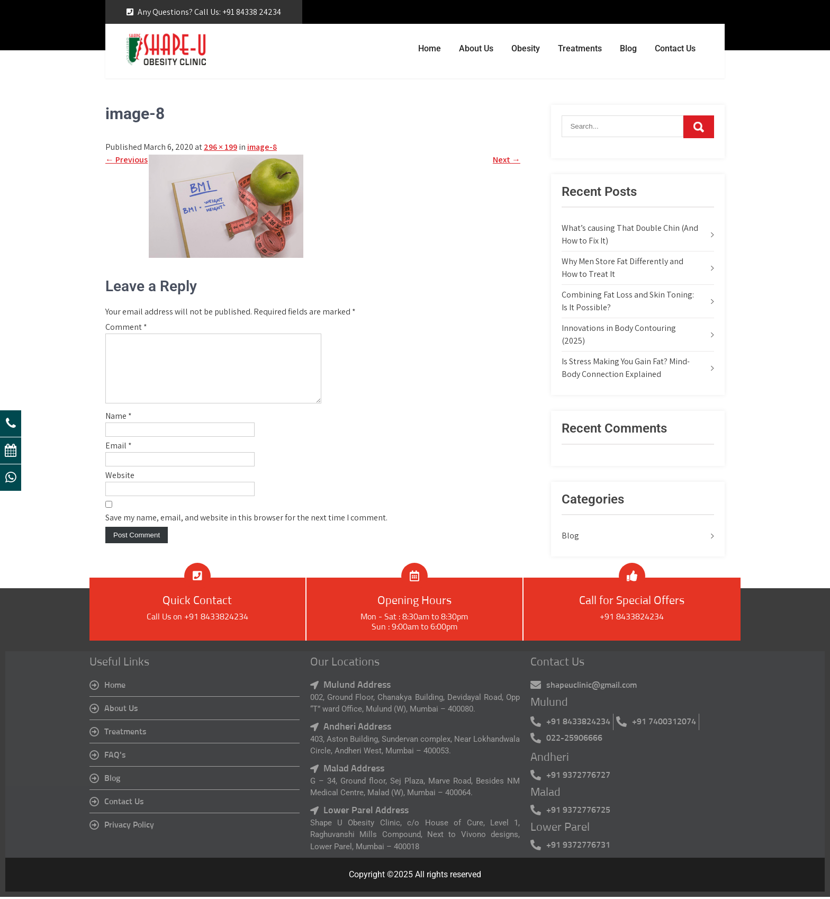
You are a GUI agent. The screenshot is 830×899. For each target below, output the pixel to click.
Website (119, 487)
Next (506, 159)
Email (118, 458)
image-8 (262, 146)
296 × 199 (220, 146)
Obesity (525, 48)
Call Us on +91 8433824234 (197, 619)
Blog (628, 48)
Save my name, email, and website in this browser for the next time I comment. (246, 530)
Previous (126, 159)
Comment (126, 326)
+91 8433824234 (632, 619)
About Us (476, 48)
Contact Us (675, 48)
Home (429, 48)
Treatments (580, 48)
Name (118, 428)
